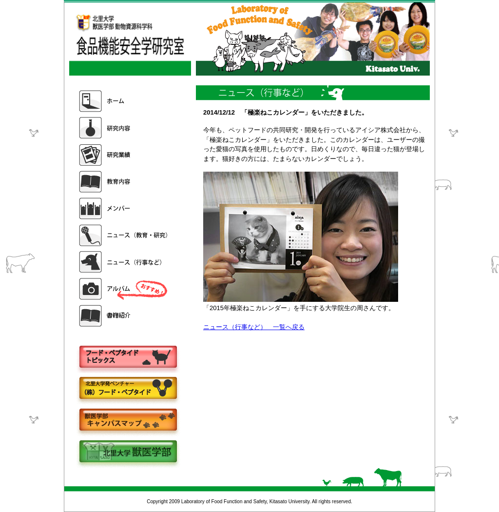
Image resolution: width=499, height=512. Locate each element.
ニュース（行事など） (124, 262)
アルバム (124, 289)
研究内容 (124, 128)
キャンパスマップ (127, 420)
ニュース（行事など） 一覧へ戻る (254, 327)
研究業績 (124, 155)
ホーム (124, 101)
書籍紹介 (124, 316)
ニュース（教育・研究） (124, 235)
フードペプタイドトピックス (127, 357)
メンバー (124, 208)
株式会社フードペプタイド (127, 389)
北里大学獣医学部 (127, 452)
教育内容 (124, 182)
